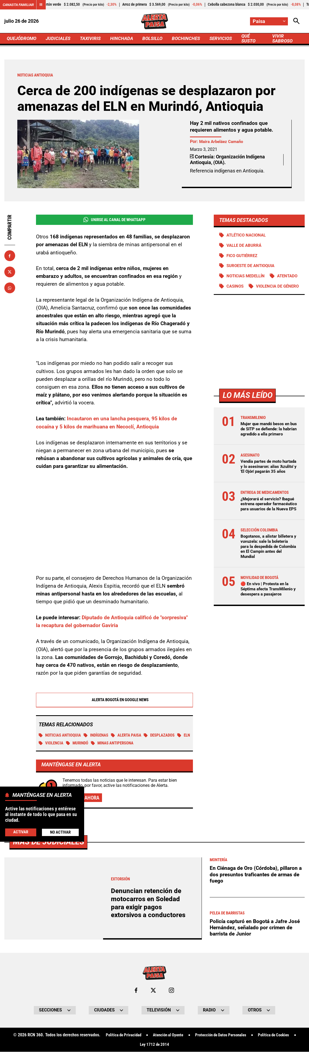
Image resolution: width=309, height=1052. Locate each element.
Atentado (237, 286)
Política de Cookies (279, 1035)
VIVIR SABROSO (288, 39)
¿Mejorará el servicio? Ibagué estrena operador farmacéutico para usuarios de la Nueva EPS (267, 528)
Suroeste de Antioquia (252, 266)
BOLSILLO (158, 38)
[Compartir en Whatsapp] (9, 288)
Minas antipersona (133, 742)
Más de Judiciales (48, 841)
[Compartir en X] (9, 272)
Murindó (95, 742)
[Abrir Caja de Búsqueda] (296, 21)
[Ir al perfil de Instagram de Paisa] (171, 990)
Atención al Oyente (166, 1035)
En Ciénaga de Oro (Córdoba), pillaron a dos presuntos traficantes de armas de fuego (256, 874)
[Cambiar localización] (269, 21)
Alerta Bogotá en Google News (114, 699)
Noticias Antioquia (61, 735)
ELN (45, 742)
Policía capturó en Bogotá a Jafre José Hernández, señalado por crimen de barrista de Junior (255, 927)
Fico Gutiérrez (243, 256)
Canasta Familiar (19, 4)
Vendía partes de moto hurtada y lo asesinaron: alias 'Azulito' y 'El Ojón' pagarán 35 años (264, 485)
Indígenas (100, 735)
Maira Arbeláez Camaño (222, 141)
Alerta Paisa (132, 735)
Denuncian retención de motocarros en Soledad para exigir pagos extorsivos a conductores (148, 903)
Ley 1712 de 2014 (154, 1045)
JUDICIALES (61, 38)
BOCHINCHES (192, 38)
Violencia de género (249, 297)
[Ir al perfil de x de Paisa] (153, 990)
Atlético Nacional (247, 235)
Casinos (270, 286)
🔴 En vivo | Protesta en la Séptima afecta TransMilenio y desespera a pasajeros (269, 615)
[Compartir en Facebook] (9, 256)
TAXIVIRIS (94, 38)
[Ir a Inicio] (154, 21)
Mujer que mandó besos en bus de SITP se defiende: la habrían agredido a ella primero (267, 442)
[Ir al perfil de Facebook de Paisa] (136, 990)
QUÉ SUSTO (257, 39)
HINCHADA (126, 38)
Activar (21, 832)
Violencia (68, 742)
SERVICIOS (228, 38)
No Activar (60, 832)
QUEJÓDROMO (22, 38)
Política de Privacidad (118, 1035)
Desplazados (168, 735)
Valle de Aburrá (245, 245)
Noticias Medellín (247, 276)
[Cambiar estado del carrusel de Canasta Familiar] (43, 4)
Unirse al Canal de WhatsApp (114, 219)
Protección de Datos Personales (222, 1035)
